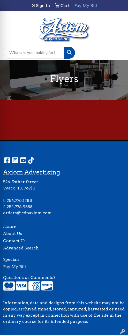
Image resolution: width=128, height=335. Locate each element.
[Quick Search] (33, 53)
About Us (12, 233)
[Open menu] (117, 53)
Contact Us (14, 240)
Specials (11, 259)
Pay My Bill (14, 266)
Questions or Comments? (29, 277)
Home (9, 226)
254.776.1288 (19, 200)
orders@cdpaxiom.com (27, 212)
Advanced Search (21, 248)
